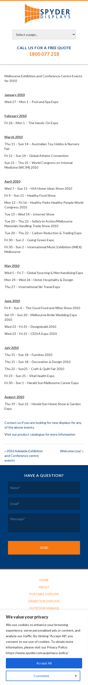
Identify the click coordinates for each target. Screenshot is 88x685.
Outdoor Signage (44, 608)
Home (44, 580)
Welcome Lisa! (70, 451)
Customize (41, 676)
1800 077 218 (44, 54)
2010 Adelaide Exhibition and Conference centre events (23, 455)
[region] (44, 647)
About (44, 587)
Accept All (44, 663)
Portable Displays (44, 594)
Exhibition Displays (44, 601)
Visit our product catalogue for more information (39, 434)
